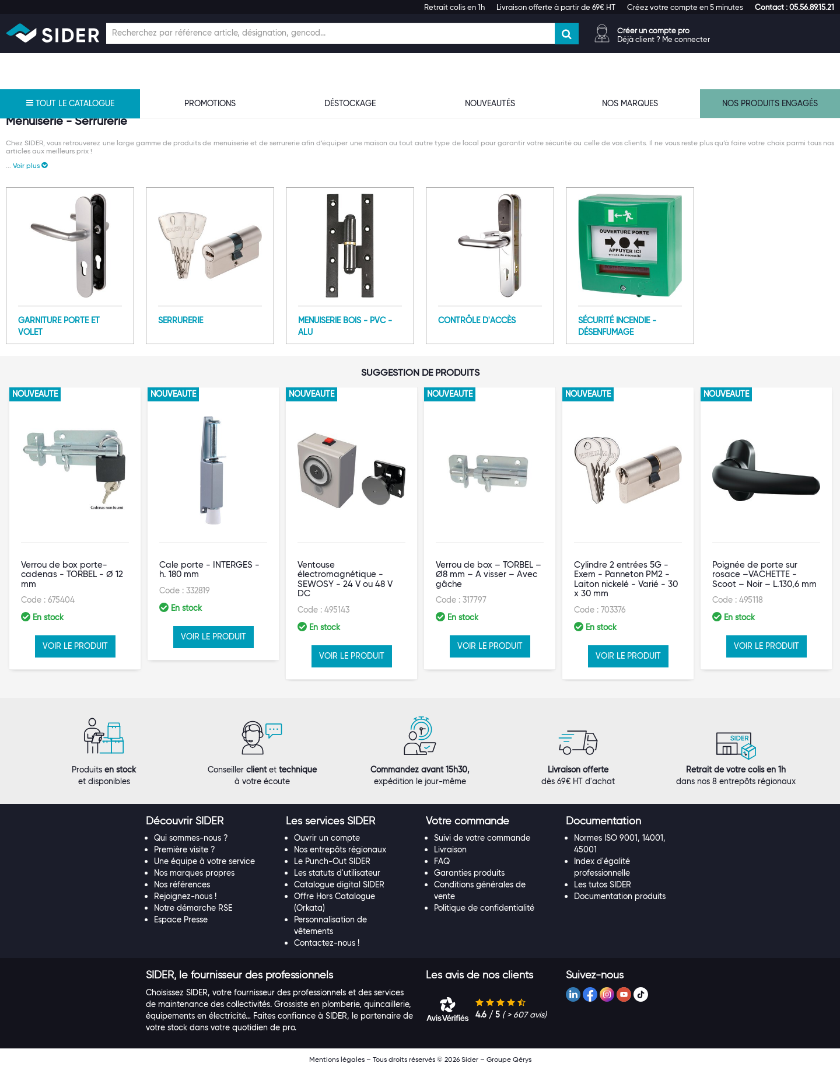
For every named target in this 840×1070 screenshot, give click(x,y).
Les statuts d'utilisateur (337, 873)
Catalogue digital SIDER (339, 884)
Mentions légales (337, 1059)
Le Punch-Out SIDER (332, 861)
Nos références (182, 884)
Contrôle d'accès (477, 320)
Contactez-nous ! (326, 943)
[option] (75, 528)
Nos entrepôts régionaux (340, 849)
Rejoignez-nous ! (185, 896)
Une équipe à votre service (204, 861)
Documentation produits (620, 896)
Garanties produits (469, 873)
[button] (794, 7)
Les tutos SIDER (602, 884)
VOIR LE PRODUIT (75, 646)
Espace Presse (181, 919)
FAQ (442, 861)
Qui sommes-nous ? (191, 838)
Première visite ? (184, 849)
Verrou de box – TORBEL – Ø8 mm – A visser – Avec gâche (488, 574)
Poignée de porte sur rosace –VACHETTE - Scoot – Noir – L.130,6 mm (764, 574)
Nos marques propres (194, 873)
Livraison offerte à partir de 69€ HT (555, 7)
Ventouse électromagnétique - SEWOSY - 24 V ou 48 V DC (345, 579)
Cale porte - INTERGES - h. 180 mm (209, 570)
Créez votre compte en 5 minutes (685, 7)
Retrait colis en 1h (454, 7)
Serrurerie (180, 320)
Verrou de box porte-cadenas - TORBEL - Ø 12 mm (72, 574)
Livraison (450, 849)
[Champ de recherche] (330, 33)
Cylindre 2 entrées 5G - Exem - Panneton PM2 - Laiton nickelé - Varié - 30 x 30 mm (626, 579)
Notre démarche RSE (193, 908)
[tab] (210, 821)
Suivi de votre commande (482, 838)
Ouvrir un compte (327, 838)
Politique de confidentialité (484, 908)
